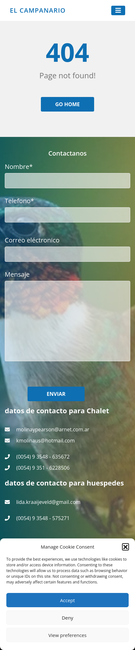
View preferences (67, 635)
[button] (125, 547)
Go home (67, 104)
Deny (67, 618)
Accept (67, 600)
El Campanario (38, 10)
